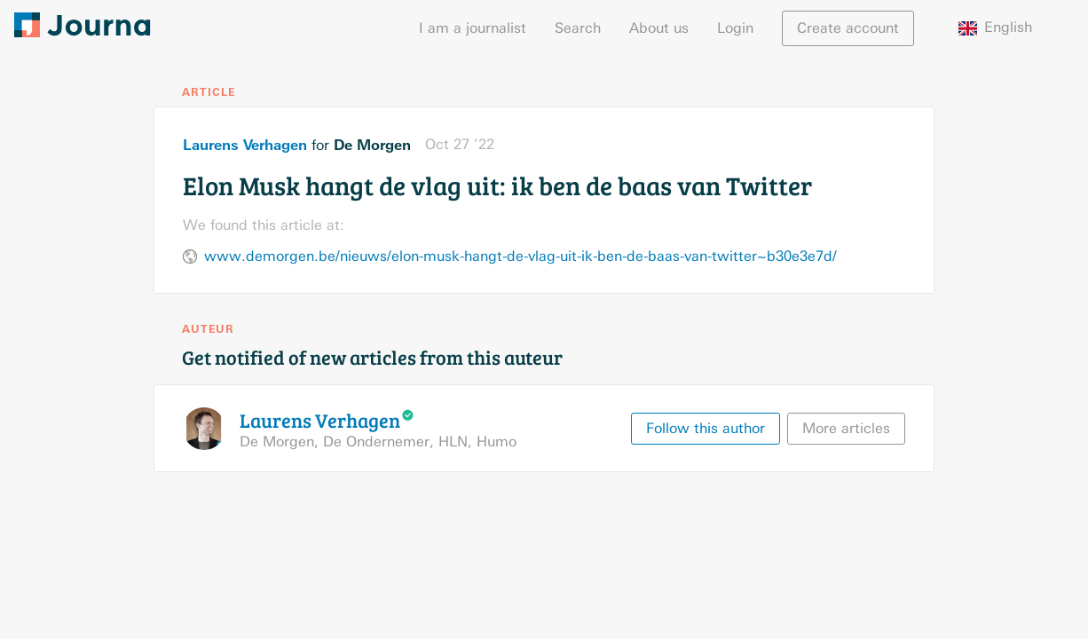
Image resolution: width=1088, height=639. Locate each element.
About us (659, 28)
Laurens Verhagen (245, 145)
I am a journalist (472, 28)
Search (578, 28)
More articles (846, 428)
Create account (848, 28)
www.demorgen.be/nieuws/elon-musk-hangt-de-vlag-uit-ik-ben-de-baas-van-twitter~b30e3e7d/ (520, 256)
